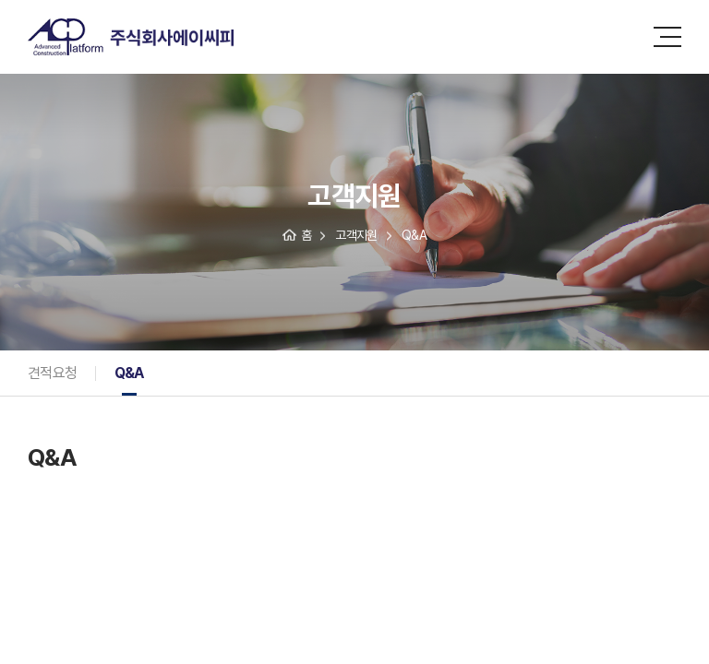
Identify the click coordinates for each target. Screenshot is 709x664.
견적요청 (53, 373)
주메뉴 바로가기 (0, 0)
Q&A (129, 373)
